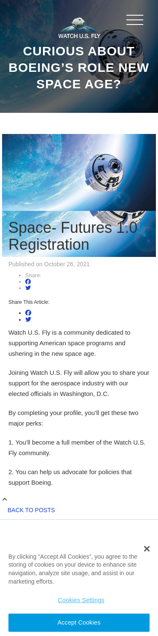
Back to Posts (31, 510)
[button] (147, 549)
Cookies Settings (81, 600)
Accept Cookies (79, 622)
